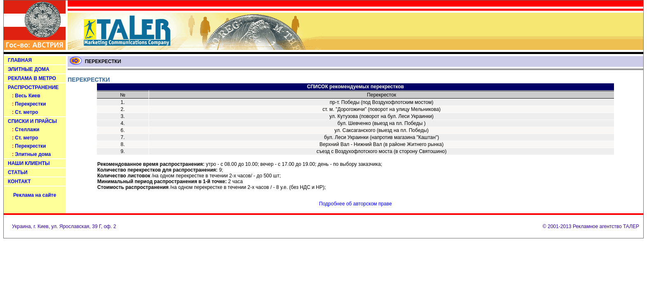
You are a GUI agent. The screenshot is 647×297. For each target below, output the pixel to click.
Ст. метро (26, 112)
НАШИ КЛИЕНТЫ (29, 163)
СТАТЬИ (18, 172)
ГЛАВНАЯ (20, 60)
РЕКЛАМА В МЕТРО (32, 78)
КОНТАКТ (19, 181)
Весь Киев (27, 96)
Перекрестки (30, 104)
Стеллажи (27, 129)
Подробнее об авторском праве (355, 204)
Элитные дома (33, 154)
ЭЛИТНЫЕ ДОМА (29, 69)
